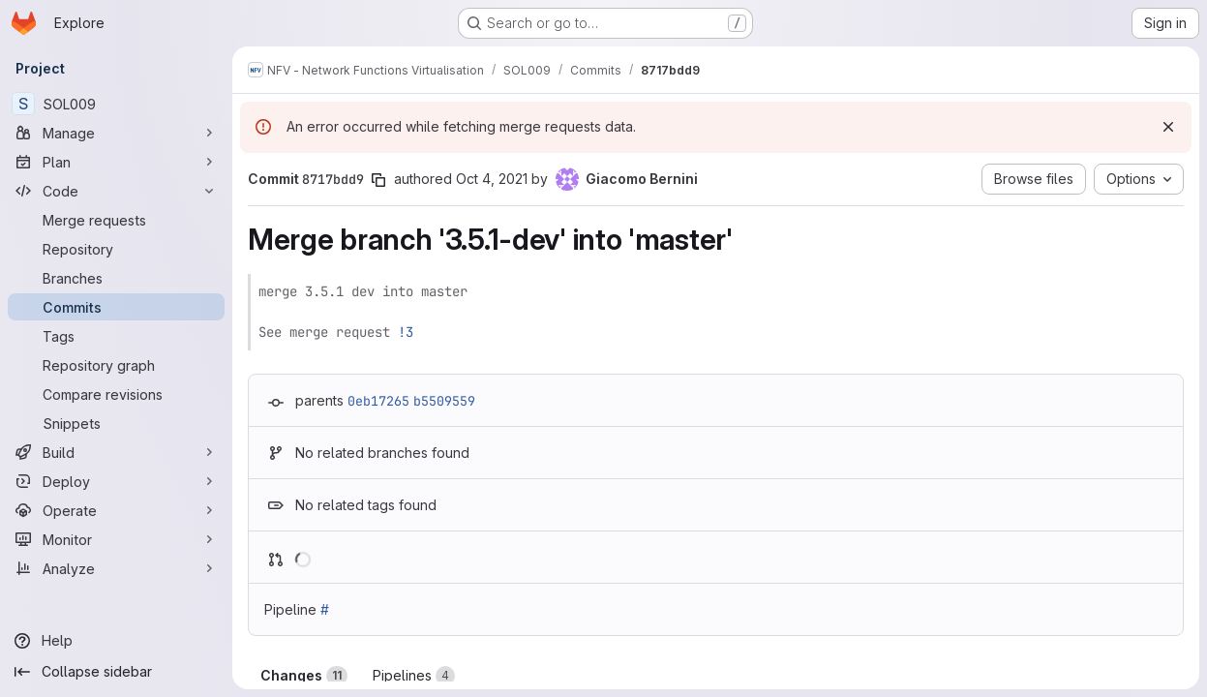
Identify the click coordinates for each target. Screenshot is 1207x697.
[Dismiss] (1168, 126)
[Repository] (116, 248)
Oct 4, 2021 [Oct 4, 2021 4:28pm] (492, 178)
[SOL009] (116, 103)
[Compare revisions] (116, 394)
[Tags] (116, 335)
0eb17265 (378, 400)
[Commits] (116, 306)
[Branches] (116, 277)
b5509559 (444, 400)
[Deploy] (116, 481)
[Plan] (116, 161)
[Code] (116, 190)
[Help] (116, 640)
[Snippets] (116, 423)
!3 (405, 332)
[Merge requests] (116, 219)
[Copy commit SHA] (378, 180)
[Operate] (116, 510)
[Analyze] (116, 568)
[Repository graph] (116, 365)
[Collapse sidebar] (116, 671)
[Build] (116, 452)
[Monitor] (116, 539)
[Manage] (116, 132)
